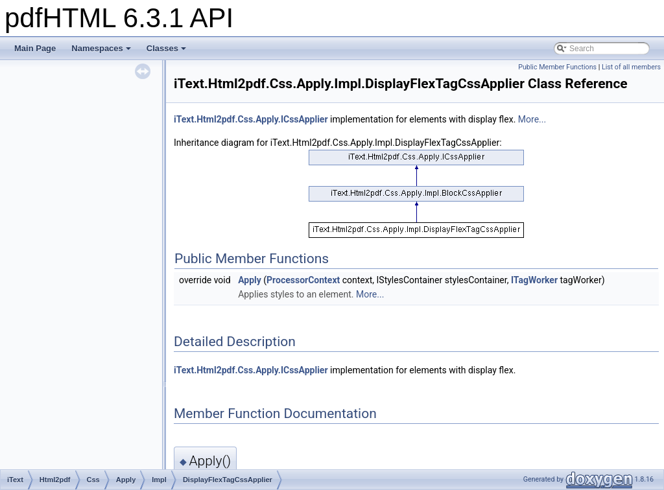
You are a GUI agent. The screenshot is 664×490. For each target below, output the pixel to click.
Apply (249, 280)
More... (532, 119)
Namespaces (101, 48)
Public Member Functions (557, 67)
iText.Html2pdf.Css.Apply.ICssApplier (251, 119)
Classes (166, 48)
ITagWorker (534, 280)
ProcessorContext (303, 280)
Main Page (35, 48)
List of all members (631, 67)
